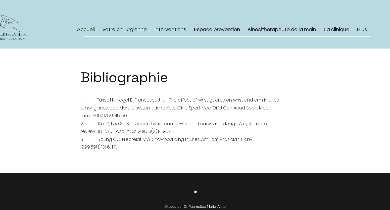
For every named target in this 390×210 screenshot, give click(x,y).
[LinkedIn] (195, 191)
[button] (170, 28)
